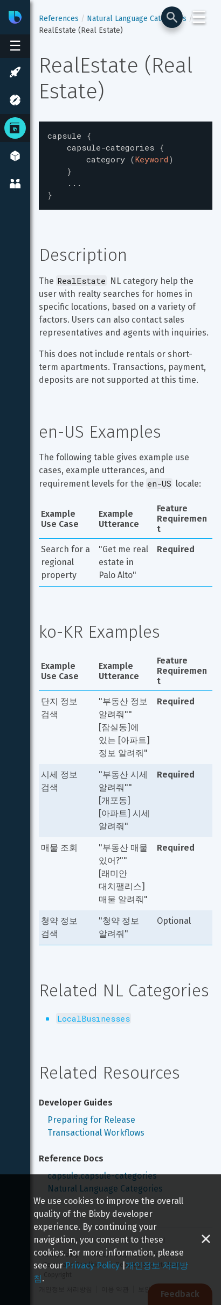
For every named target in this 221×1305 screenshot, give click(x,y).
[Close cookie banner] (206, 1239)
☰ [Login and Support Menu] (199, 17)
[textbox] (125, 162)
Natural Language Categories (137, 18)
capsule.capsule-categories (102, 1169)
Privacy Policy (92, 1265)
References (59, 18)
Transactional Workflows (95, 1126)
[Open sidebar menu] (15, 46)
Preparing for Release (91, 1113)
